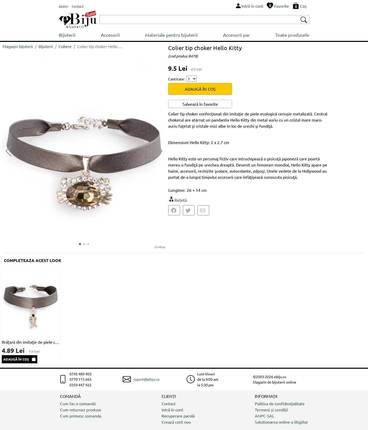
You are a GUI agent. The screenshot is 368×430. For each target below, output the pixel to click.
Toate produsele (292, 35)
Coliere (65, 46)
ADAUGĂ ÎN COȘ (200, 88)
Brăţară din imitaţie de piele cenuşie (31, 341)
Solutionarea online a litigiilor (281, 421)
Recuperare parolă (178, 415)
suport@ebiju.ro (146, 379)
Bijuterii (67, 35)
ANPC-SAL (264, 415)
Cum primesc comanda (80, 415)
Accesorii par (236, 35)
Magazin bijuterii (18, 46)
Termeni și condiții (271, 409)
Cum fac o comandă (78, 403)
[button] (159, 151)
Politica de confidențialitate (280, 403)
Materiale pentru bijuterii (171, 35)
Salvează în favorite (200, 103)
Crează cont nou (176, 421)
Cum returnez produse (80, 409)
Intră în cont (172, 409)
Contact (169, 403)
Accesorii (110, 35)
